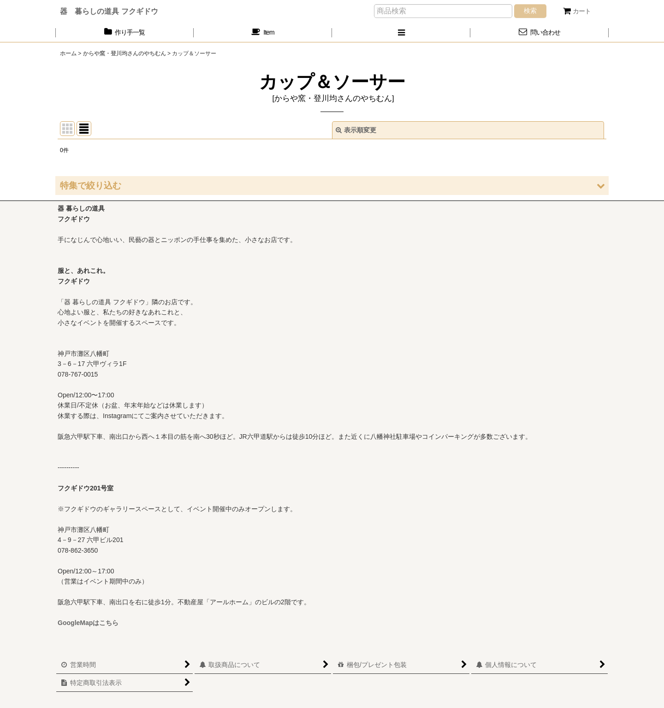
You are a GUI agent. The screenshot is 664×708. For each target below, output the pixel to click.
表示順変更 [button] (356, 130)
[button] (401, 32)
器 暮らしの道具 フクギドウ (109, 11)
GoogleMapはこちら (88, 622)
